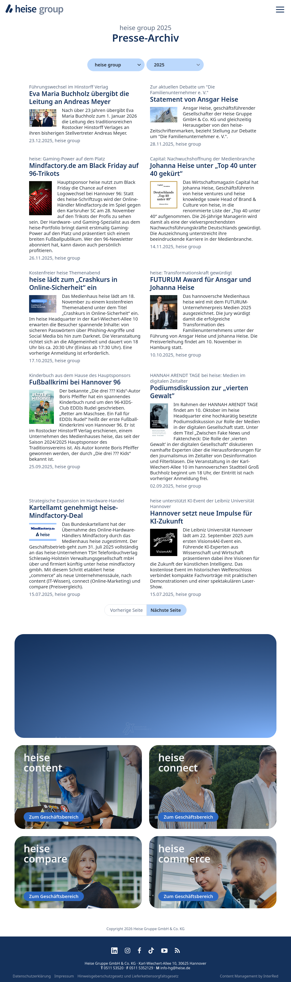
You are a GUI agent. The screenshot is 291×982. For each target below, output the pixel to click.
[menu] (175, 64)
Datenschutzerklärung (32, 976)
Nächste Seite (166, 610)
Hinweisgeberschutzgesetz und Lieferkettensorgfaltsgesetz (128, 976)
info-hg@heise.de (175, 967)
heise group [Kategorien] (119, 64)
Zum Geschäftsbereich (53, 817)
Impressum (64, 976)
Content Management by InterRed (249, 976)
